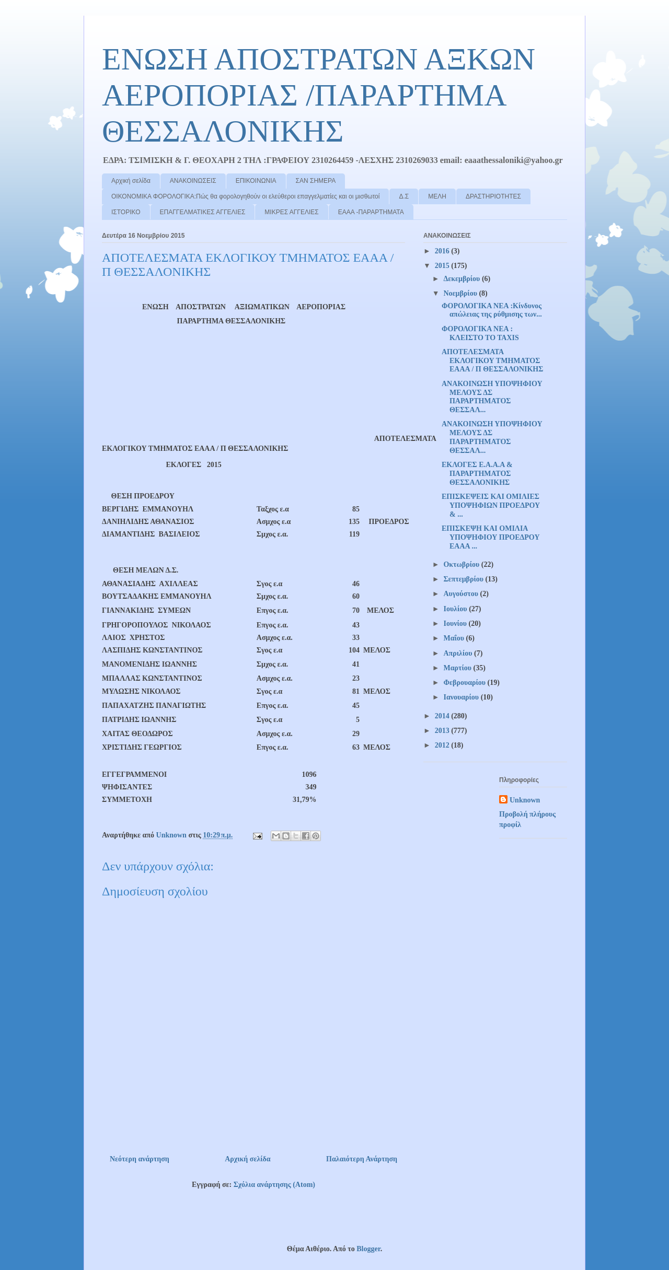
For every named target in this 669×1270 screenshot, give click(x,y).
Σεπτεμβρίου (464, 579)
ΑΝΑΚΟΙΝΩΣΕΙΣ (193, 180)
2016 (443, 251)
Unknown (525, 800)
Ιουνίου (455, 623)
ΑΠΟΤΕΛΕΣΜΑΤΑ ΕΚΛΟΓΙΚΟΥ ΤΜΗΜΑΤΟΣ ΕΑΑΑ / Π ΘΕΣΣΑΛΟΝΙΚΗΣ (492, 361)
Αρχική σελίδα (131, 180)
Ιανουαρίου (461, 697)
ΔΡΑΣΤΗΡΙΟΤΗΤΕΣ (493, 196)
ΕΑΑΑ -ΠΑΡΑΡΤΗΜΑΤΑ (371, 212)
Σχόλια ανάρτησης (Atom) (274, 1185)
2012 (443, 745)
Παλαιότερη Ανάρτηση (361, 1159)
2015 (443, 266)
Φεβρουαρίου (465, 682)
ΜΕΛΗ (437, 196)
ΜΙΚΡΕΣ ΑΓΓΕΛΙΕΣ (291, 212)
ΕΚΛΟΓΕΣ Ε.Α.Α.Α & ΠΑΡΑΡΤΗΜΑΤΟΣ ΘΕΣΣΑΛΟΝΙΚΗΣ (477, 473)
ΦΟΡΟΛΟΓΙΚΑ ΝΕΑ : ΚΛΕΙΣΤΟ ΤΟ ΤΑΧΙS (480, 333)
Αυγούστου (461, 594)
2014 (443, 716)
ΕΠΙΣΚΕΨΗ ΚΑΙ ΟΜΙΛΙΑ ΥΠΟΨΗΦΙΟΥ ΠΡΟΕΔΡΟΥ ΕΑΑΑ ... (491, 537)
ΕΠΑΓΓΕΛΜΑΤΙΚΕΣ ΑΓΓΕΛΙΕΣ (203, 212)
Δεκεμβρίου (462, 279)
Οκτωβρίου (462, 564)
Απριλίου (458, 653)
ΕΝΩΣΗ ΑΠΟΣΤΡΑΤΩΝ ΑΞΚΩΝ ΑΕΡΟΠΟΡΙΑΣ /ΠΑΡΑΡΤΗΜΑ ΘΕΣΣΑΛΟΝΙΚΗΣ (318, 95)
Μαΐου (454, 638)
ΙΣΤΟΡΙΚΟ (126, 212)
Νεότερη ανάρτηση (139, 1159)
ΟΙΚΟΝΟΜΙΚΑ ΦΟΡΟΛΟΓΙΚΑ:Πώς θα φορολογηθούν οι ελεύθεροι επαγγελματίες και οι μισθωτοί (245, 196)
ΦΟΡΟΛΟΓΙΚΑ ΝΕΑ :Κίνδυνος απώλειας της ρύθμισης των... (492, 310)
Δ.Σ (404, 196)
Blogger (368, 1249)
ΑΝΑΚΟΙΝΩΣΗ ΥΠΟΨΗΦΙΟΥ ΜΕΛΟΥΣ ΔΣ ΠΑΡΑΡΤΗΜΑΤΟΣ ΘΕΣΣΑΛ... (492, 397)
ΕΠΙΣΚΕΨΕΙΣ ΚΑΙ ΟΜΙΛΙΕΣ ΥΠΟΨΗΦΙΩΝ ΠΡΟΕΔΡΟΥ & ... (491, 505)
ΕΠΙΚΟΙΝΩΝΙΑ (256, 180)
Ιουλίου (456, 609)
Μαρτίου (458, 668)
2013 (443, 731)
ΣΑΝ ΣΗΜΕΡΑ (316, 180)
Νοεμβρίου (461, 293)
